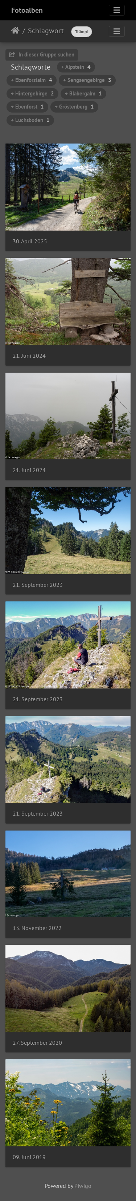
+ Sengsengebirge (87, 79)
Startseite (15, 30)
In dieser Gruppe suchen (41, 54)
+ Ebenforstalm (31, 79)
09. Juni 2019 (29, 1157)
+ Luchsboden (30, 120)
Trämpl (81, 31)
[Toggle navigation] (117, 10)
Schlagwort (46, 30)
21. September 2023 (38, 584)
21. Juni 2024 (29, 355)
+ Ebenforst (27, 106)
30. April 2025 (30, 241)
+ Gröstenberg (74, 106)
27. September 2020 (37, 1042)
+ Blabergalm (83, 93)
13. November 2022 (37, 928)
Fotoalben (27, 10)
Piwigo (82, 1185)
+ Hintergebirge (32, 93)
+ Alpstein (76, 66)
